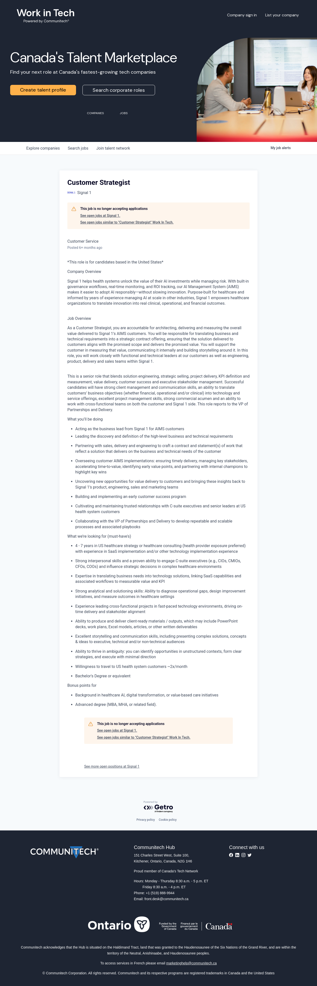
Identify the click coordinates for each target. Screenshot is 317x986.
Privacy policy (145, 820)
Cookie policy (168, 820)
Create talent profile (43, 90)
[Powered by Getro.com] (158, 807)
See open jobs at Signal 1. (100, 216)
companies (43, 148)
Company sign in (242, 15)
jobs (78, 148)
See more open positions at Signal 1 (111, 766)
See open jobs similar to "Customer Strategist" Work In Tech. (127, 222)
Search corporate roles (119, 90)
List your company (282, 15)
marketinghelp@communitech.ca (191, 963)
